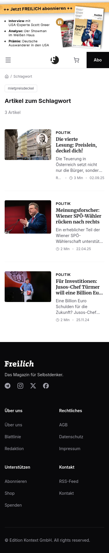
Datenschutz (71, 436)
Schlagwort (22, 76)
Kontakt (66, 493)
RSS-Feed (68, 481)
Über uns (13, 424)
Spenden (13, 505)
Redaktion (14, 448)
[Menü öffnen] (8, 60)
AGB (63, 424)
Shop (10, 493)
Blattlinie (13, 436)
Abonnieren (16, 481)
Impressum (70, 448)
